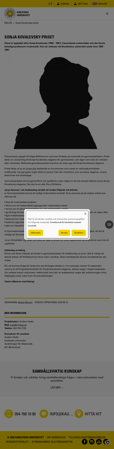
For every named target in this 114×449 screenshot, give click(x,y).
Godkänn (78, 232)
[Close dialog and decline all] (85, 212)
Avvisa (64, 232)
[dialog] (57, 224)
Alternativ (36, 232)
